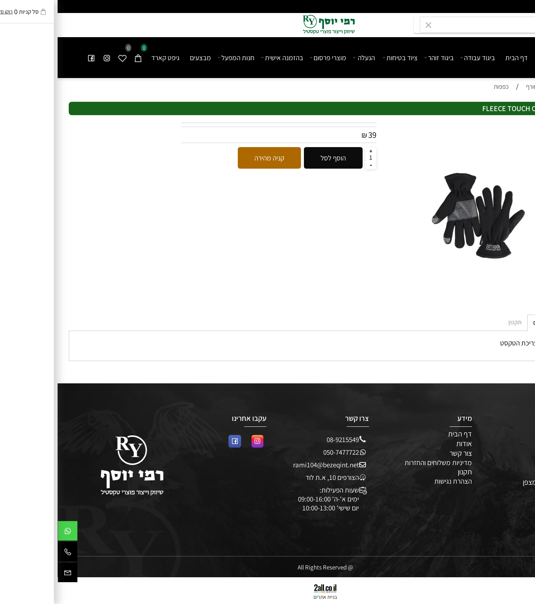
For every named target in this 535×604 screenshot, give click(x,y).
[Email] (10, 574)
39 (315, 134)
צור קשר (403, 453)
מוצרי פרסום (271, 57)
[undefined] (492, 53)
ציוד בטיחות (343, 57)
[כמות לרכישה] (313, 157)
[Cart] (80, 57)
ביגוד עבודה (420, 57)
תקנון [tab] (457, 322)
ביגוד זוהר (381, 57)
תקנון (407, 472)
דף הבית (459, 57)
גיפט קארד (108, 57)
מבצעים (142, 57)
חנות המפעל (179, 57)
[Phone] (10, 553)
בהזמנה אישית (225, 57)
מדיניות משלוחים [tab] (497, 322)
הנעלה (306, 57)
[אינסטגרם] (49, 57)
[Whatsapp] (10, 532)
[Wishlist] (65, 57)
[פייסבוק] (33, 57)
